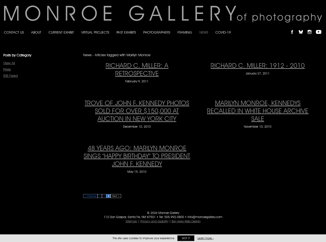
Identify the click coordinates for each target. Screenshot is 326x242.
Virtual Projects (95, 32)
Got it (186, 238)
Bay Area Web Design (186, 221)
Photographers (156, 32)
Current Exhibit (61, 32)
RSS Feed (10, 76)
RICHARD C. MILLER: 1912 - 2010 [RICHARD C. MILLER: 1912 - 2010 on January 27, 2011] (258, 65)
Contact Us (14, 32)
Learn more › (206, 238)
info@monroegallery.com (204, 217)
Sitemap (131, 221)
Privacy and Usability (154, 221)
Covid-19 (223, 32)
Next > (116, 196)
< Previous (90, 196)
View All (9, 63)
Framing (184, 32)
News (203, 32)
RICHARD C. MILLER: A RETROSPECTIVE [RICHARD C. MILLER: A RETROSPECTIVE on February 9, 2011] (137, 69)
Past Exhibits (126, 32)
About (36, 32)
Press (7, 69)
